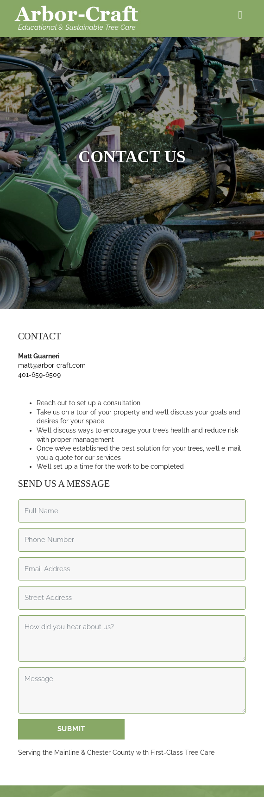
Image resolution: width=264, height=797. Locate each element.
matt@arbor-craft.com (52, 353)
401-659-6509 (39, 362)
